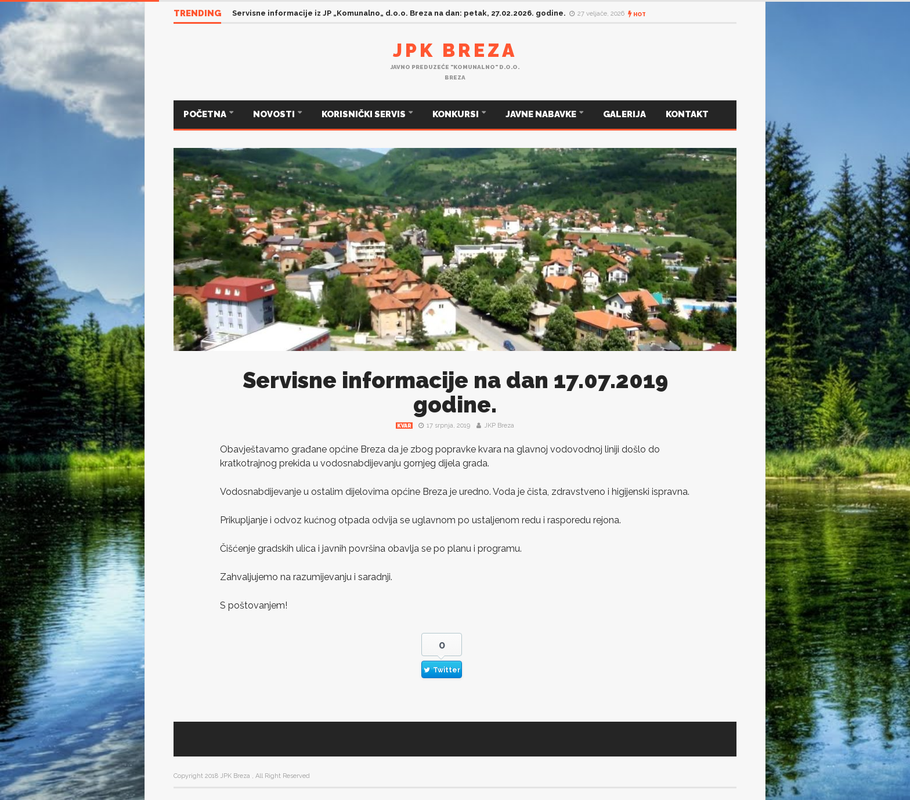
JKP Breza (499, 425)
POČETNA (205, 114)
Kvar (404, 426)
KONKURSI (456, 114)
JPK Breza (455, 50)
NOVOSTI (275, 114)
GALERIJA (624, 114)
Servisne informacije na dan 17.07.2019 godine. (455, 392)
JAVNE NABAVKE (541, 114)
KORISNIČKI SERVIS (364, 114)
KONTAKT (687, 114)
